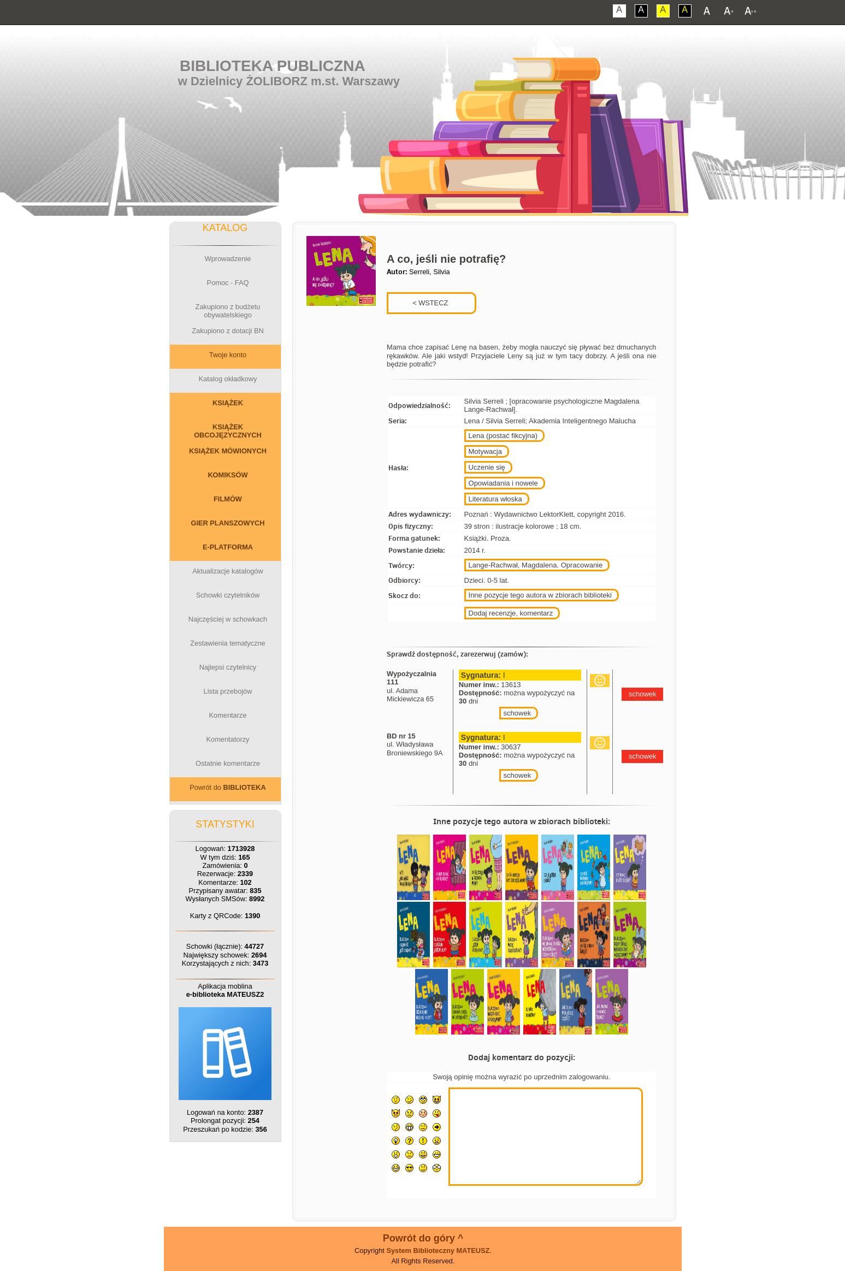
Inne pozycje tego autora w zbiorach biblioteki (540, 595)
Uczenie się (487, 467)
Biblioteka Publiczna (272, 65)
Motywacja (485, 451)
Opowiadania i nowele (503, 483)
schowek (517, 713)
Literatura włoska (495, 499)
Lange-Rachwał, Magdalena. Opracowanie (536, 565)
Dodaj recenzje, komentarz (511, 613)
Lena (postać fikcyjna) (503, 435)
